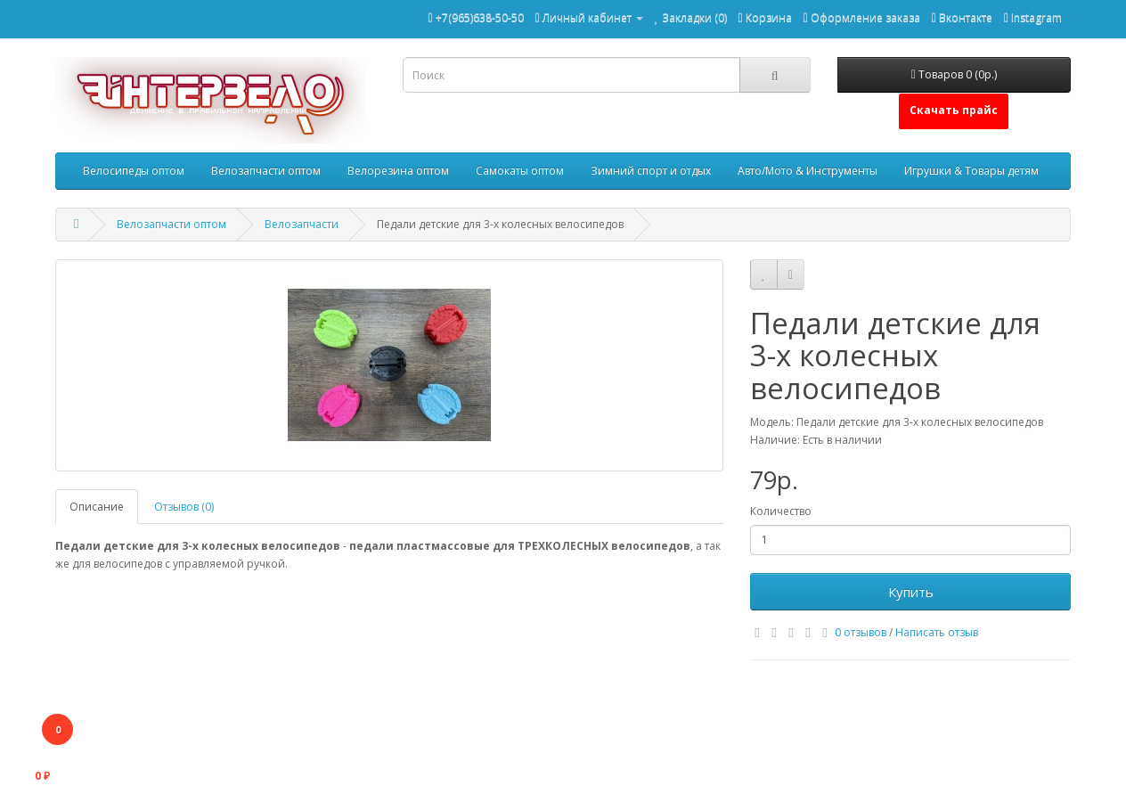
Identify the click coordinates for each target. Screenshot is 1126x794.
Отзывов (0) (184, 506)
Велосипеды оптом (133, 170)
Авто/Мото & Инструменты (807, 170)
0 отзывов (860, 632)
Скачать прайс (954, 110)
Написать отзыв (936, 632)
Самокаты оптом (520, 170)
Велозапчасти (302, 224)
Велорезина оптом (398, 170)
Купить (911, 592)
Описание (96, 506)
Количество (781, 511)
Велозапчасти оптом (266, 170)
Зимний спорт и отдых (651, 170)
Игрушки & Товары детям (971, 170)
